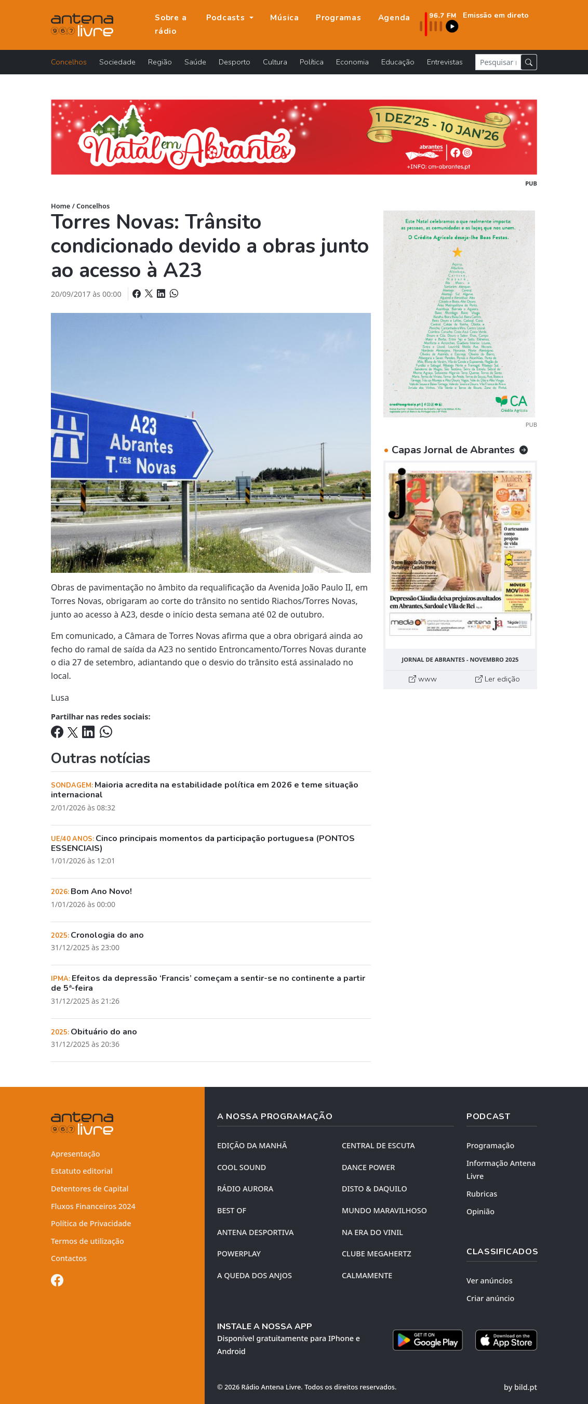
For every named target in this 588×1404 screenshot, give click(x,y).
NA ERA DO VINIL (372, 1232)
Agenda (394, 17)
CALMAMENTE (367, 1275)
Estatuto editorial (82, 1171)
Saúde (195, 62)
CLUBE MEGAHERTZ (376, 1253)
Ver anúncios (489, 1280)
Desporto (234, 62)
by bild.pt (520, 1387)
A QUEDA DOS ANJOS (254, 1275)
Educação (398, 62)
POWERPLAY (239, 1253)
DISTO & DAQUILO (374, 1188)
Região (160, 62)
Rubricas (481, 1194)
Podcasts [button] (227, 17)
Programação (490, 1145)
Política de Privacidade (91, 1223)
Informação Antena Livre (501, 1170)
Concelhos (69, 62)
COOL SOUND (241, 1167)
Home (60, 206)
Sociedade (117, 62)
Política (312, 62)
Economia (352, 62)
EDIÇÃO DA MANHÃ (252, 1145)
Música (284, 17)
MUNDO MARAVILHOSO (384, 1210)
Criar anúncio (490, 1298)
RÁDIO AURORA (245, 1188)
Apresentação (75, 1154)
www (423, 679)
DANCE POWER (368, 1167)
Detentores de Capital (89, 1188)
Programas (339, 17)
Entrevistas (445, 62)
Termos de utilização (87, 1241)
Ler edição (497, 679)
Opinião (480, 1211)
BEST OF (231, 1210)
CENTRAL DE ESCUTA (378, 1145)
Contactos (69, 1258)
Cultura (275, 62)
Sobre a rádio (170, 24)
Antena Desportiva (255, 1232)
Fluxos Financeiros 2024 (93, 1206)
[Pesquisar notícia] (498, 62)
